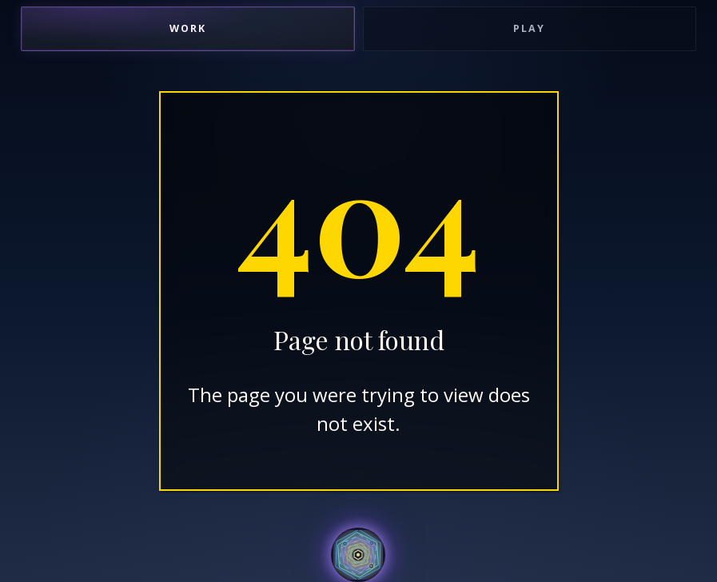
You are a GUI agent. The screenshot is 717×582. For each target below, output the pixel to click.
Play (529, 28)
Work (187, 28)
